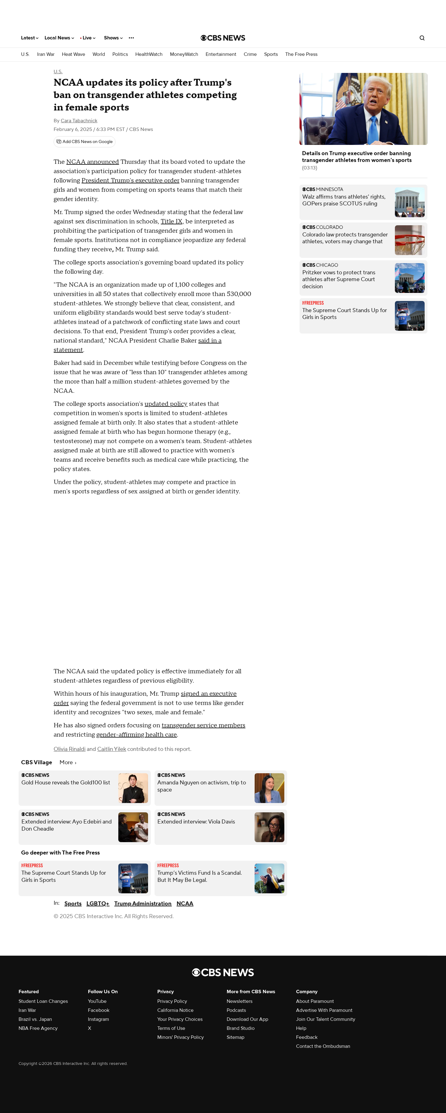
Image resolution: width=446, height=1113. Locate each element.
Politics (120, 54)
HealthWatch (149, 54)
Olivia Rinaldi (69, 749)
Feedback (306, 1037)
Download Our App (247, 1019)
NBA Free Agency (38, 1028)
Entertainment (221, 54)
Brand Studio (241, 1028)
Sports (271, 54)
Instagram (98, 1019)
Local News (59, 37)
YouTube (97, 1001)
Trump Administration (143, 903)
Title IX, (172, 222)
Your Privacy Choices (180, 1019)
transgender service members (203, 725)
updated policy (166, 404)
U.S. (25, 54)
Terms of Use (171, 1028)
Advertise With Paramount (324, 1010)
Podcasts (236, 1010)
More (67, 762)
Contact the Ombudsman (323, 1046)
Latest (29, 37)
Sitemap (235, 1037)
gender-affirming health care (136, 735)
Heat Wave (73, 54)
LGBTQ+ (97, 903)
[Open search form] (422, 38)
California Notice (175, 1010)
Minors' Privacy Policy (180, 1037)
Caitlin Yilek (111, 749)
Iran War (46, 54)
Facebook (98, 1010)
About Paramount (315, 1001)
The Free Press (301, 54)
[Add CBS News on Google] (85, 141)
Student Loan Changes (43, 1001)
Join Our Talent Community (325, 1019)
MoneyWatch (184, 54)
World (99, 54)
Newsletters (239, 1001)
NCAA (185, 903)
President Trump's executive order (130, 181)
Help (301, 1028)
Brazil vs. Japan (35, 1019)
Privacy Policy (172, 1001)
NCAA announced (92, 162)
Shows (113, 37)
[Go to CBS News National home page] (223, 38)
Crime (250, 54)
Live (89, 38)
